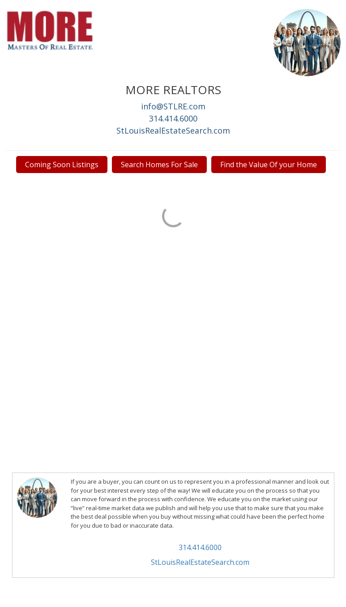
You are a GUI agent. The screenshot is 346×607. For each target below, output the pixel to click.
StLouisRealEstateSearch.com (173, 130)
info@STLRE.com (173, 106)
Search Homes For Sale (159, 164)
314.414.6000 (173, 118)
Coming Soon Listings (61, 164)
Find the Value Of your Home (268, 164)
